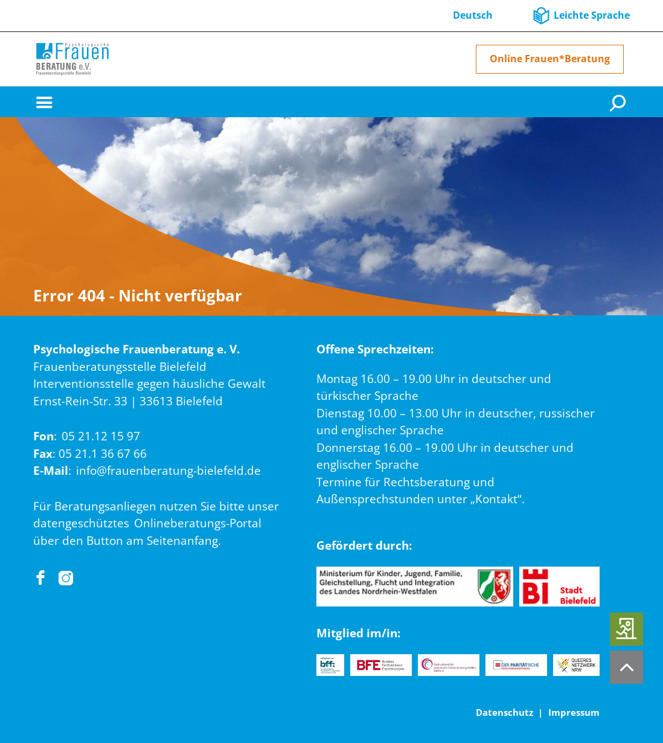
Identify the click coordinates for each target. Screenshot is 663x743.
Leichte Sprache (592, 15)
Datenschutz (504, 712)
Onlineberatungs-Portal (197, 523)
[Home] (72, 59)
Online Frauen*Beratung (550, 58)
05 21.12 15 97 (101, 436)
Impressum (574, 712)
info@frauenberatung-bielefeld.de (168, 470)
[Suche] (619, 102)
